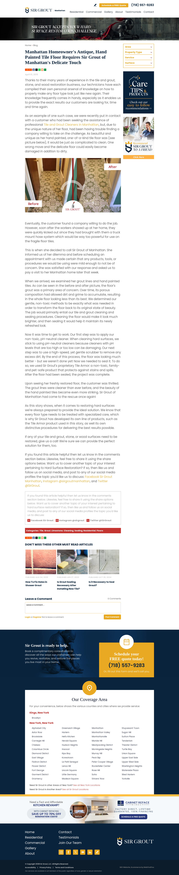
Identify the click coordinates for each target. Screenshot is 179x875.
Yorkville (126, 778)
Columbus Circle (40, 749)
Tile (41, 530)
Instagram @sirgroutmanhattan (66, 481)
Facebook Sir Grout (42, 520)
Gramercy (37, 778)
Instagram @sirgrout (71, 520)
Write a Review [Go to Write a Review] (95, 5)
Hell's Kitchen (68, 736)
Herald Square (69, 740)
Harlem (65, 732)
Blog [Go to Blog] (35, 45)
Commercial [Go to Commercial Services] (94, 12)
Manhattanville (99, 736)
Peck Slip (96, 757)
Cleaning (69, 530)
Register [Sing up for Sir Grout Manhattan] (37, 617)
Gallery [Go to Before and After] (108, 12)
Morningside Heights (102, 749)
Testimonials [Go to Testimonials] (133, 12)
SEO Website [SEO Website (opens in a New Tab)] (125, 867)
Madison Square (70, 778)
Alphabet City (39, 728)
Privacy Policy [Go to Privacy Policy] (45, 867)
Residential (89, 530)
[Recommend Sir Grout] (138, 138)
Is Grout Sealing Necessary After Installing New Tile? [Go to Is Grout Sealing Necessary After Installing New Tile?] (68, 585)
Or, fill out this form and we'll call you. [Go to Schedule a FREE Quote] (126, 671)
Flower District (39, 766)
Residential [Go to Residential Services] (76, 12)
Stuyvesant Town (130, 728)
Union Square (128, 753)
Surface (129, 62)
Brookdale (37, 736)
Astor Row (37, 732)
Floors (100, 530)
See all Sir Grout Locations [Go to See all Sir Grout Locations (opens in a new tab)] (75, 789)
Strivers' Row (98, 778)
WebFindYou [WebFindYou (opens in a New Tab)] (149, 867)
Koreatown (67, 757)
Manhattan (97, 728)
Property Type (133, 52)
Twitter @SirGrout (100, 520)
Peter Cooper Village (102, 761)
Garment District (40, 774)
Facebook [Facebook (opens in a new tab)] (68, 852)
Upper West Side (130, 761)
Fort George (38, 770)
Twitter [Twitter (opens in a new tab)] (75, 852)
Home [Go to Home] (28, 45)
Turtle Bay (127, 749)
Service (129, 57)
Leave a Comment (38, 599)
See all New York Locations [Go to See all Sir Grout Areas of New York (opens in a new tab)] (86, 785)
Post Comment (112, 617)
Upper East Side (130, 757)
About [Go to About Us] (119, 12)
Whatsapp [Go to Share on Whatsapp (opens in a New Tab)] (39, 70)
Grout (47, 530)
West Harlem (128, 774)
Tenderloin (127, 740)
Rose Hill (96, 770)
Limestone (57, 530)
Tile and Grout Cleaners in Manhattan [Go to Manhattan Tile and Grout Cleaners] (71, 125)
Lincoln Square (69, 770)
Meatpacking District (102, 745)
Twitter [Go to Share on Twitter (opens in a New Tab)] (36, 70)
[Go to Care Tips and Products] (138, 92)
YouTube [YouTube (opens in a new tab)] (82, 852)
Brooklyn (36, 717)
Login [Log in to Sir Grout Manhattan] (27, 617)
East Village (38, 757)
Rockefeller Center (101, 766)
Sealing (78, 530)
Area (128, 46)
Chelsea (36, 745)
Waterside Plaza (130, 770)
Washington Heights (132, 766)
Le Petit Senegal (70, 761)
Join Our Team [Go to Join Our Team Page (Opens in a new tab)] (70, 843)
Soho (94, 774)
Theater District (129, 745)
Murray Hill (97, 753)
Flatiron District (39, 761)
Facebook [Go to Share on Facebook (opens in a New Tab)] (34, 70)
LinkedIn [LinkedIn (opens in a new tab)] (89, 852)
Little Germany (69, 774)
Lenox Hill (66, 766)
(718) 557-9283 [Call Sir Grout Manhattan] (142, 5)
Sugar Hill (126, 732)
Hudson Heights (70, 745)
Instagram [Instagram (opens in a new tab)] (61, 852)
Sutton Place (128, 736)
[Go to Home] (45, 10)
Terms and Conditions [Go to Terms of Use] (64, 867)
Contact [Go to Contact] (149, 12)
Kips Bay (66, 753)
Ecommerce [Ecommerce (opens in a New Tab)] (136, 867)
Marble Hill (97, 740)
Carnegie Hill (38, 740)
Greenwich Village (71, 728)
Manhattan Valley (101, 732)
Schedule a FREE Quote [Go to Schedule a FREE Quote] (114, 5)
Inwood (66, 749)
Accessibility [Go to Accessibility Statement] (30, 867)
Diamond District (40, 753)
